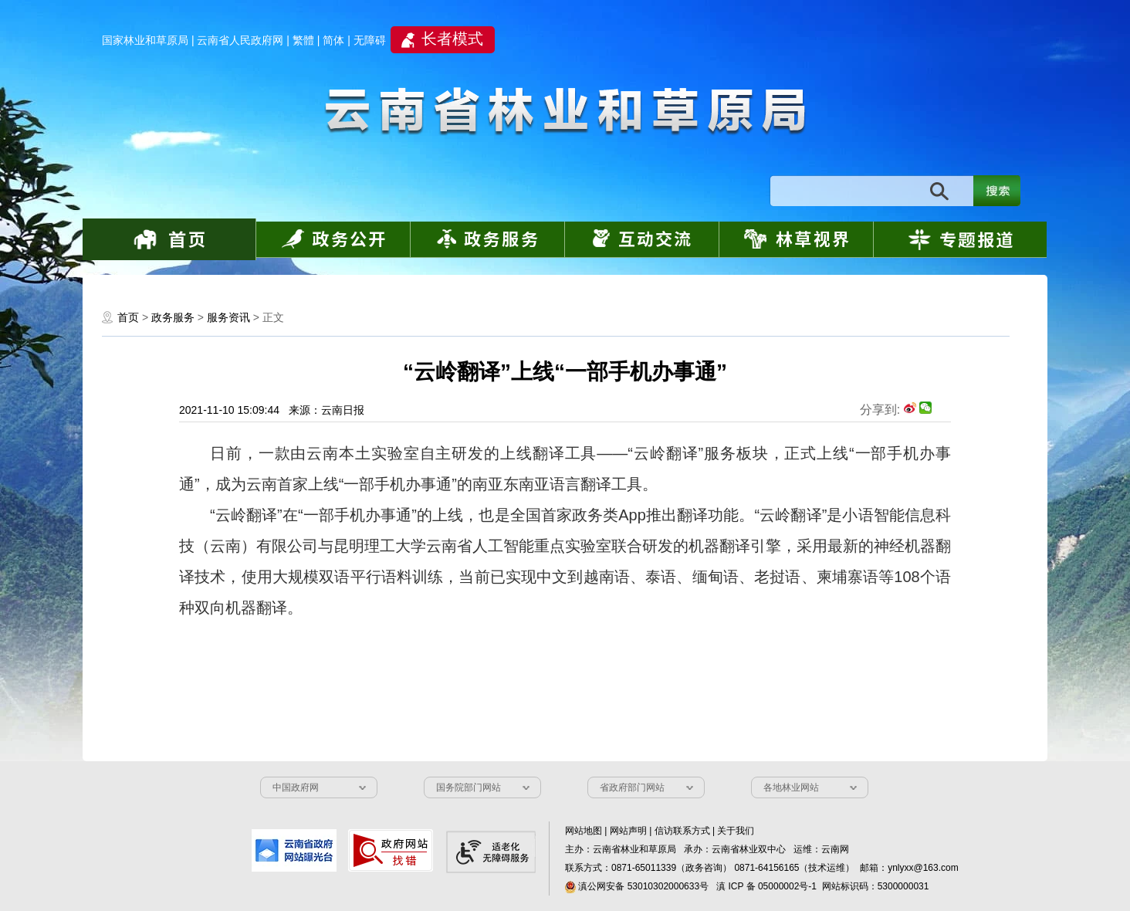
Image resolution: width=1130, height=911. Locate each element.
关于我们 (735, 830)
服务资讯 (228, 317)
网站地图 (583, 830)
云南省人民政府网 (240, 40)
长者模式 (452, 38)
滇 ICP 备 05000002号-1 (766, 886)
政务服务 (173, 317)
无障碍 (370, 40)
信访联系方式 (682, 830)
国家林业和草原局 (145, 40)
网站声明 (628, 830)
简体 (333, 40)
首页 (128, 317)
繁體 (303, 40)
